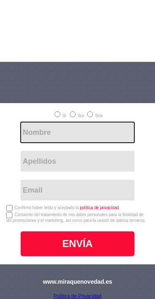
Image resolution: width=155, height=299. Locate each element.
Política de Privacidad (77, 296)
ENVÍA (77, 243)
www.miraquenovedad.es (77, 281)
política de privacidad (99, 207)
